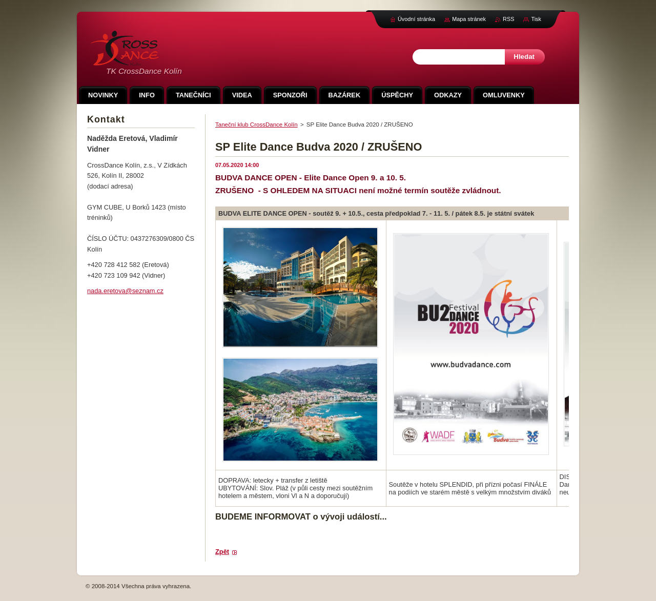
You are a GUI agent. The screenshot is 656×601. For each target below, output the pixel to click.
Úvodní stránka (416, 19)
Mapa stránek (469, 19)
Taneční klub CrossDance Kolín (256, 124)
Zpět (222, 551)
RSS (508, 19)
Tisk (536, 19)
